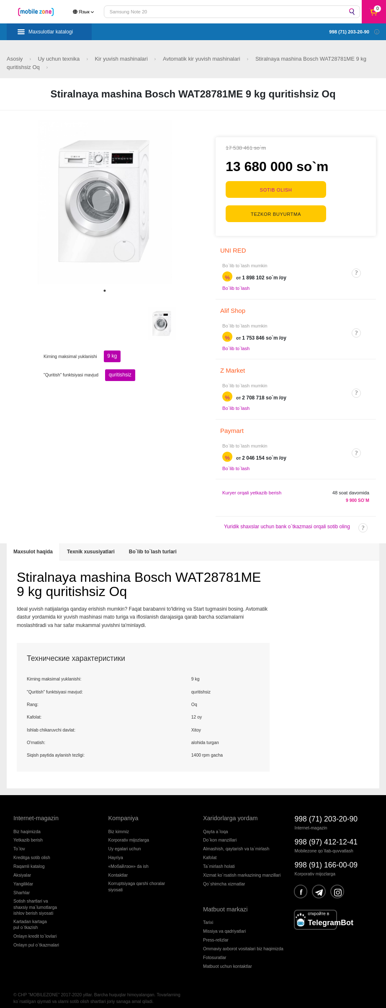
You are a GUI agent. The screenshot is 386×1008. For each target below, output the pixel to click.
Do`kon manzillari (220, 833)
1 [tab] (104, 291)
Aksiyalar (22, 868)
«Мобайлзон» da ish (128, 859)
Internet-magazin (36, 811)
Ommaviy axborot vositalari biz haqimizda (243, 942)
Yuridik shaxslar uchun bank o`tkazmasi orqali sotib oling (287, 520)
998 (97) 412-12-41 (326, 835)
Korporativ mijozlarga (128, 833)
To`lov (19, 842)
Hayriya (115, 851)
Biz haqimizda (27, 825)
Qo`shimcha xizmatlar (224, 877)
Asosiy (15, 59)
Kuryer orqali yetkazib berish (251, 486)
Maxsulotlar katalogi (50, 32)
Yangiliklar (23, 877)
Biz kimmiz (118, 825)
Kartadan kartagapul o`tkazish (30, 918)
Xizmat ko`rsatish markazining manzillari (241, 868)
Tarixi (208, 915)
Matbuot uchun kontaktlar (227, 959)
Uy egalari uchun (124, 842)
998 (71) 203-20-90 (326, 812)
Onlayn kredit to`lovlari (35, 929)
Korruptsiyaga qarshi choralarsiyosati (136, 880)
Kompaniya (123, 811)
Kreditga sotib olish (31, 851)
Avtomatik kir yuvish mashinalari (202, 59)
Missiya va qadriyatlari (224, 924)
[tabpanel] (105, 202)
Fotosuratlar (214, 951)
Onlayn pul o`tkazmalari (36, 938)
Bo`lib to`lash (236, 281)
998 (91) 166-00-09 (326, 858)
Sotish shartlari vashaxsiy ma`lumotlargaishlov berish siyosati (35, 900)
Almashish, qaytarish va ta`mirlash (236, 842)
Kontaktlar (118, 868)
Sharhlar (21, 886)
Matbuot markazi (225, 902)
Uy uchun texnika (59, 59)
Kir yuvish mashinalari (122, 59)
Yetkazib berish (28, 833)
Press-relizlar (216, 933)
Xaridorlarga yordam (230, 811)
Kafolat (209, 851)
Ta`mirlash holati (219, 859)
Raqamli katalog (29, 859)
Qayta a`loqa (215, 825)
